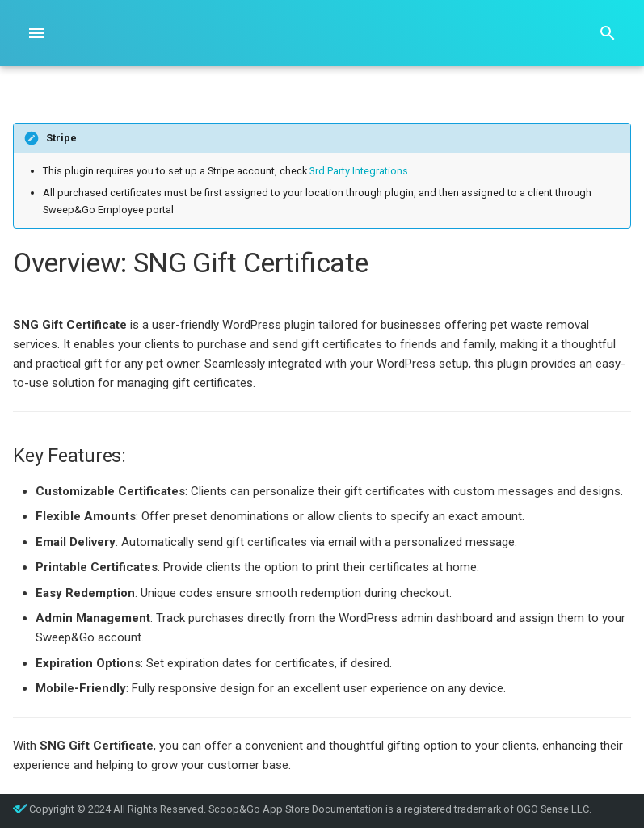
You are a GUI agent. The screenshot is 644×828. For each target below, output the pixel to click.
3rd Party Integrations (358, 171)
